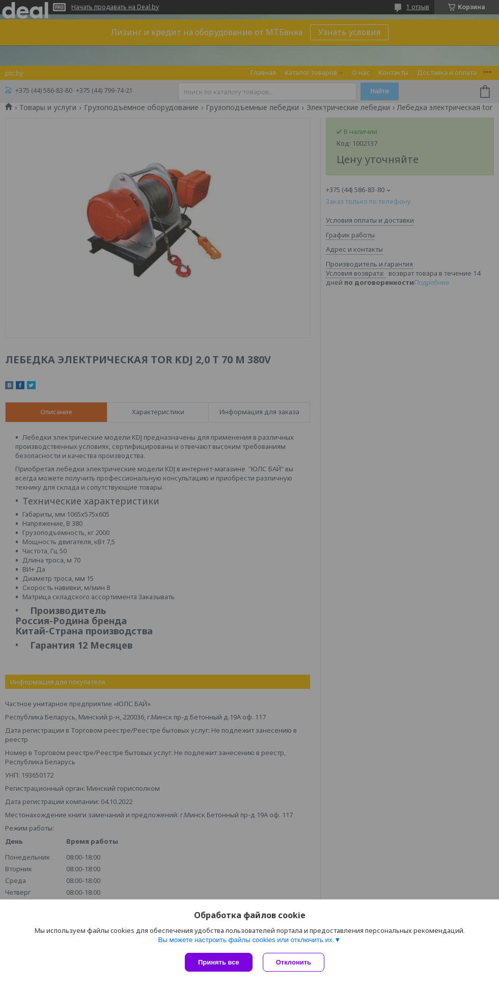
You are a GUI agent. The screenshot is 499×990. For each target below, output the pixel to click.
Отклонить (293, 962)
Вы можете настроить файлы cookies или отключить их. (246, 940)
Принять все (218, 962)
